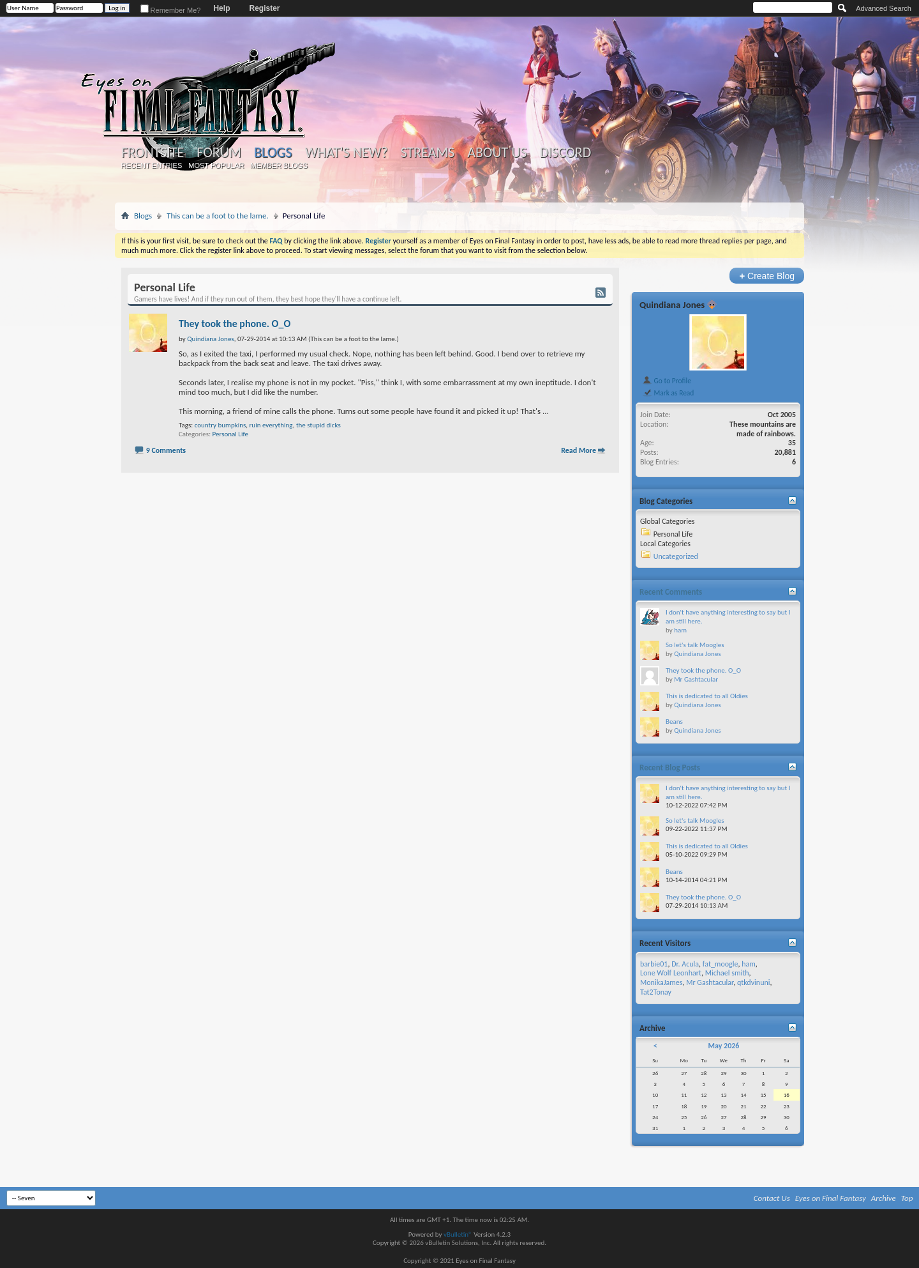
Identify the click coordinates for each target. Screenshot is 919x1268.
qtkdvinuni (753, 982)
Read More (578, 450)
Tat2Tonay (655, 992)
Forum (219, 152)
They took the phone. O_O (234, 323)
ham (680, 630)
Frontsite (152, 152)
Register (264, 8)
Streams (427, 152)
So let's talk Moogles (695, 645)
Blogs (273, 152)
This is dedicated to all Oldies (707, 696)
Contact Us (772, 1198)
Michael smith (727, 972)
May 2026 (723, 1045)
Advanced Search (883, 8)
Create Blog (767, 275)
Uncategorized (676, 556)
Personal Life (230, 434)
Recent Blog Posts (669, 767)
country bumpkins (220, 425)
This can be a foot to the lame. (218, 215)
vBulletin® (458, 1234)
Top (907, 1198)
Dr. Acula (685, 963)
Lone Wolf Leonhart (670, 972)
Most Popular (216, 165)
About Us (497, 152)
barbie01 (654, 963)
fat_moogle (720, 963)
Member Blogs (278, 165)
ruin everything (271, 425)
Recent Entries (152, 165)
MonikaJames (661, 982)
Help (221, 8)
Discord (565, 152)
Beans (674, 721)
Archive (883, 1198)
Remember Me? (170, 10)
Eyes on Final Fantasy (830, 1198)
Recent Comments (670, 592)
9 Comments (166, 450)
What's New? (346, 152)
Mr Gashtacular (696, 679)
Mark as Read (668, 392)
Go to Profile (666, 380)
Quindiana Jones (672, 304)
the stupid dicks (318, 425)
